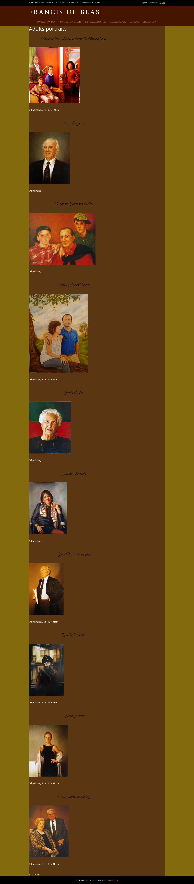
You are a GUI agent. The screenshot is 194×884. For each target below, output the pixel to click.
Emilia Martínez (74, 635)
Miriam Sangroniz (74, 473)
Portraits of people (72, 22)
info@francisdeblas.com (91, 2)
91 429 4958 (60, 2)
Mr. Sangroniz (74, 123)
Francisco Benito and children (74, 204)
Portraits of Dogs (48, 22)
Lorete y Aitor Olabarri (74, 285)
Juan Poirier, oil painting (74, 554)
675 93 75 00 (73, 2)
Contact (134, 22)
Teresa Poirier (74, 716)
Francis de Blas (119, 22)
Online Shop (150, 22)
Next (38, 874)
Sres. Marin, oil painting (74, 796)
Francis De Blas (64, 12)
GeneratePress (112, 880)
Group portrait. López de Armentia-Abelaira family (74, 38)
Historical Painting (97, 22)
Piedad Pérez (74, 393)
